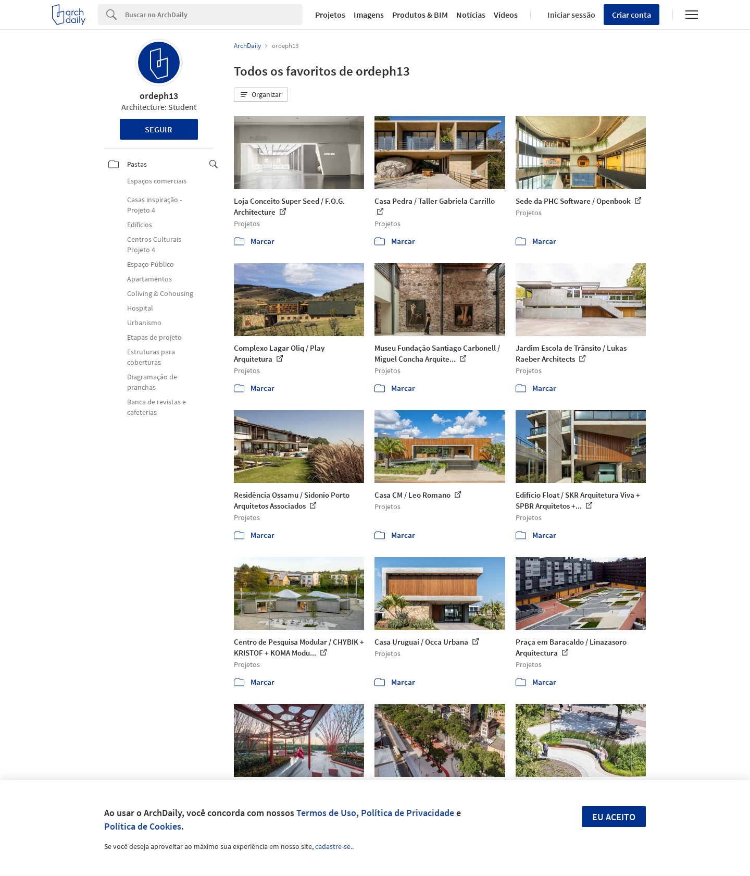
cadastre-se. (333, 846)
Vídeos (506, 14)
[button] (261, 95)
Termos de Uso (326, 813)
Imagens (369, 14)
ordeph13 (159, 96)
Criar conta (631, 14)
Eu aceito (613, 817)
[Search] (214, 14)
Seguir (158, 129)
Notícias (470, 14)
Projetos (330, 14)
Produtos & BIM (420, 14)
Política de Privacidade (407, 813)
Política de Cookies (142, 826)
